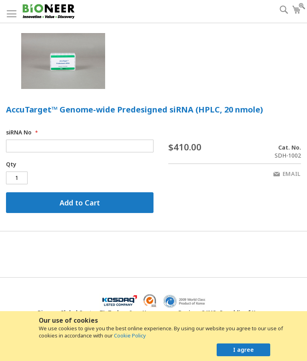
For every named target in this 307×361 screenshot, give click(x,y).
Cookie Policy (130, 335)
